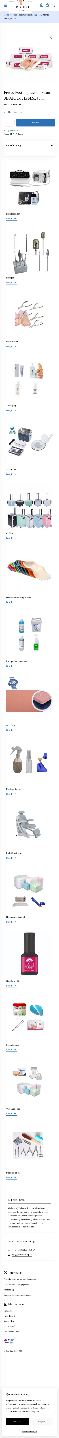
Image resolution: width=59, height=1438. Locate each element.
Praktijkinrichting (14, 847)
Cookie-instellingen (29, 1431)
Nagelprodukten (13, 974)
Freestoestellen (13, 207)
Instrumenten (12, 335)
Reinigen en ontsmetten (17, 655)
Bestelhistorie (10, 1310)
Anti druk (10, 719)
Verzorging (11, 399)
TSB (20, 1345)
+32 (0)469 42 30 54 (26, 1244)
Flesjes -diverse (13, 783)
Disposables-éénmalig (16, 910)
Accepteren (17, 1421)
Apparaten (11, 463)
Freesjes (10, 271)
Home (6, 15)
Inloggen (8, 1304)
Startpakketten (13, 1166)
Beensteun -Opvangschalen (19, 591)
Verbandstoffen (13, 1102)
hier (37, 1411)
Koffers (9, 527)
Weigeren (41, 1421)
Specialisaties (12, 1038)
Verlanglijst (9, 1315)
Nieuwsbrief (9, 1320)
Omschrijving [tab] (29, 145)
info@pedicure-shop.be (22, 1248)
